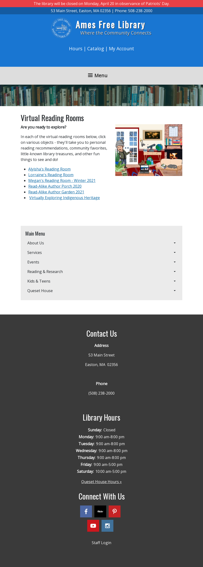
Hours (75, 48)
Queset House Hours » (101, 481)
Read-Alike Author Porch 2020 (55, 186)
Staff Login (101, 542)
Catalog (95, 48)
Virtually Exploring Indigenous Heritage (64, 197)
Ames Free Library (110, 24)
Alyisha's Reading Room (49, 169)
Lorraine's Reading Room (50, 174)
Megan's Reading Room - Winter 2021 (62, 180)
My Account (121, 48)
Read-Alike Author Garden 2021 (56, 192)
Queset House (40, 290)
